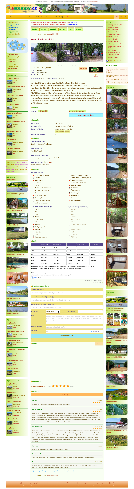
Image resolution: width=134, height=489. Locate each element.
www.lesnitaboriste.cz (76, 111)
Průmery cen (12, 59)
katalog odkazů (77, 486)
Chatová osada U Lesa (13, 284)
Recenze (23, 17)
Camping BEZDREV (113, 37)
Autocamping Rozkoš (114, 34)
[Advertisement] (17, 447)
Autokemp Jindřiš (113, 55)
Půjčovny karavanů (13, 66)
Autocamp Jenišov (113, 27)
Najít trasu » (83, 68)
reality (47, 486)
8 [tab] (70, 65)
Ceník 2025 (52, 29)
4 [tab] (59, 65)
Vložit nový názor (67, 395)
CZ (117, 17)
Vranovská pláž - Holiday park (15, 331)
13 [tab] (84, 65)
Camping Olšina (113, 41)
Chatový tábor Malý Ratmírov (15, 210)
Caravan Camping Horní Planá (15, 254)
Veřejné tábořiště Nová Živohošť (16, 86)
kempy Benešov (51, 22)
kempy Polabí (10, 171)
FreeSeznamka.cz (13, 68)
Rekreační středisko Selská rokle (115, 357)
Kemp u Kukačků (113, 39)
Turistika (49, 162)
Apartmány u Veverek (13, 104)
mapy (85, 486)
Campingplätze (36, 483)
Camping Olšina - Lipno (13, 340)
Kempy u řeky (12, 29)
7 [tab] (67, 65)
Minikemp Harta (11, 393)
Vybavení (43, 29)
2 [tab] (53, 65)
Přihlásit (39, 17)
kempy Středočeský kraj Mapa (39, 25)
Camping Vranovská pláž (115, 25)
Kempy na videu (13, 54)
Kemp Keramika (11, 180)
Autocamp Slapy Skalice (13, 149)
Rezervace (62, 29)
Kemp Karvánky (110, 416)
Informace (48, 17)
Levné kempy (12, 64)
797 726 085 (43, 111)
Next (102, 53)
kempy (19, 483)
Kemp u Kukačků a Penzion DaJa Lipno (16, 350)
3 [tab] (56, 65)
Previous (32, 53)
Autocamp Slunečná (12, 419)
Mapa (16, 17)
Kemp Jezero (123, 83)
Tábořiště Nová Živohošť (14, 131)
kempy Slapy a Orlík (63, 22)
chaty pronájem (95, 486)
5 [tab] (61, 65)
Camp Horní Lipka (12, 384)
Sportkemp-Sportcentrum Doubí (115, 325)
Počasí (31, 17)
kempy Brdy (10, 164)
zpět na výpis (42, 34)
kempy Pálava (11, 162)
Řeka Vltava (74, 22)
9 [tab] (73, 65)
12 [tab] (81, 65)
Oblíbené (118, 61)
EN (126, 17)
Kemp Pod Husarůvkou (13, 298)
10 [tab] (75, 65)
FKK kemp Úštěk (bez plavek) (114, 372)
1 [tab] (50, 65)
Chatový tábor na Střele (13, 239)
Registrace (68, 483)
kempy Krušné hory (21, 169)
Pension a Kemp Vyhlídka (14, 402)
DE (121, 17)
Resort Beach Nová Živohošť (15, 96)
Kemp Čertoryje (110, 386)
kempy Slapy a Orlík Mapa (57, 25)
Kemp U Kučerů (113, 50)
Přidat (110, 61)
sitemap (74, 483)
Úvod (9, 17)
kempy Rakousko (114, 486)
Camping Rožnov (113, 57)
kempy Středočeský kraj (38, 22)
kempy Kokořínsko (16, 167)
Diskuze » (70, 471)
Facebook (44, 483)
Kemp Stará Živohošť (13, 78)
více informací (94, 1)
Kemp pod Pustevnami (13, 410)
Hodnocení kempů (13, 57)
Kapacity (34, 29)
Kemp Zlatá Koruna (12, 369)
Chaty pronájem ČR (14, 34)
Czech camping (26, 483)
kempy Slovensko (13, 32)
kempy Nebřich (52, 34)
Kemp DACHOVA (11, 269)
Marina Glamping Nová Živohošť (16, 121)
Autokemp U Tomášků (13, 225)
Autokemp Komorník (114, 44)
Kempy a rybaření (13, 25)
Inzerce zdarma (12, 61)
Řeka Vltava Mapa (72, 25)
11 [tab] (78, 65)
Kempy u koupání (13, 27)
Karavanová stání (13, 22)
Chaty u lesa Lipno (113, 32)
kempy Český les (22, 162)
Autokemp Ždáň (11, 140)
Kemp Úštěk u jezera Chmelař (15, 360)
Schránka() (59, 17)
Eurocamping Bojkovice (114, 52)
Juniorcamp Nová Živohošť (14, 113)
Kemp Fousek (10, 428)
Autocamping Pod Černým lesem (116, 47)
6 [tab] (64, 65)
